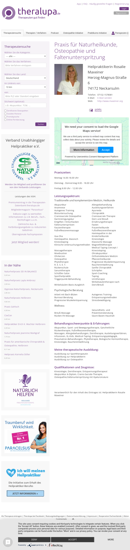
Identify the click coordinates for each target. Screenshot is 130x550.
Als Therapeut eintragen (11, 516)
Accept (106, 149)
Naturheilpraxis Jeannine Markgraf (22, 333)
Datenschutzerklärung (76, 516)
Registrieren (121, 13)
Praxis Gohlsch (11, 306)
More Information (84, 149)
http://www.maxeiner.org (110, 101)
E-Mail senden (104, 97)
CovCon (8, 315)
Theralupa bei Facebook (34, 516)
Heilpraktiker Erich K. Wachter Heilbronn (24, 324)
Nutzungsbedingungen (55, 516)
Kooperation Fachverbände (110, 516)
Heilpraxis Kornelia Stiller (17, 354)
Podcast (55, 33)
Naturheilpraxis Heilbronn (17, 297)
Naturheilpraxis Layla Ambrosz (19, 280)
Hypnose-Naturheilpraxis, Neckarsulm (23, 289)
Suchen (41, 124)
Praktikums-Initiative (97, 33)
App (79, 3)
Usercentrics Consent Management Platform (97, 156)
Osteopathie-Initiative (73, 33)
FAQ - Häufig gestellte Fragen (98, 3)
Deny (34, 539)
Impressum (92, 516)
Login (124, 8)
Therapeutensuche (12, 33)
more (111, 539)
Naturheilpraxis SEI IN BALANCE (20, 271)
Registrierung (122, 3)
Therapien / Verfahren (36, 33)
